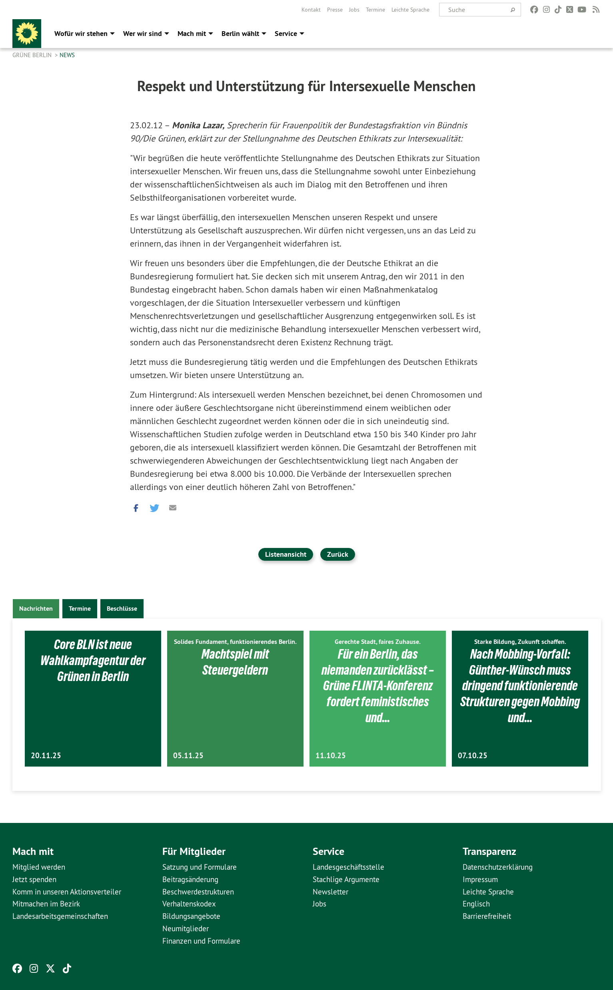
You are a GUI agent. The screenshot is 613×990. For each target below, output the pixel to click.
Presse (335, 9)
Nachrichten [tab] (36, 608)
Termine (375, 9)
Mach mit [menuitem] (192, 33)
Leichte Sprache (410, 9)
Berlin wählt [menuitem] (240, 33)
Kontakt (311, 9)
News (67, 55)
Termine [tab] (80, 608)
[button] (136, 506)
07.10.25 (472, 756)
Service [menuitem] (286, 33)
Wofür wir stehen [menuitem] (81, 33)
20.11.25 (46, 756)
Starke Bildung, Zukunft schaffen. (520, 641)
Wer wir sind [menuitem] (142, 33)
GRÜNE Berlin (32, 55)
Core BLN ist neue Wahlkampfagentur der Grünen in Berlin (93, 660)
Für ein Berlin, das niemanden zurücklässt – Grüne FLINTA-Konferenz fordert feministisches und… (377, 685)
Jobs (354, 9)
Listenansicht (285, 554)
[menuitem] (311, 9)
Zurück (337, 554)
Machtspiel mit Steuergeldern (235, 661)
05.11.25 (188, 756)
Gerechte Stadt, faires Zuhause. (378, 641)
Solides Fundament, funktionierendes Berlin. (235, 641)
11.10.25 (330, 756)
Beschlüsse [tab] (122, 608)
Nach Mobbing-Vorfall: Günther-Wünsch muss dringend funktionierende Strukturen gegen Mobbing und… (520, 685)
